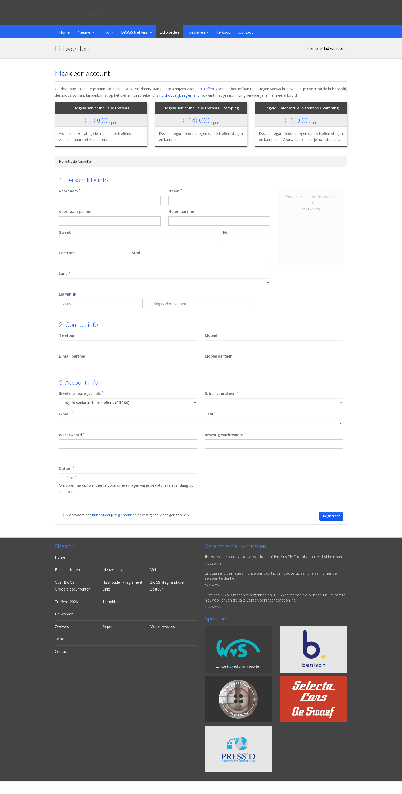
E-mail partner (72, 356)
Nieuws (84, 31)
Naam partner (181, 211)
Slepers (108, 626)
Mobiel (211, 335)
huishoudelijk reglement (179, 95)
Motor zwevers (162, 626)
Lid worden (169, 31)
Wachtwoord (71, 434)
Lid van (67, 294)
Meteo (155, 569)
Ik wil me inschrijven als (81, 393)
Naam (175, 190)
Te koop (223, 31)
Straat (65, 232)
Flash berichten (67, 569)
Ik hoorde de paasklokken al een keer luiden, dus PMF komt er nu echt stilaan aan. (274, 556)
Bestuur (156, 589)
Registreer (331, 516)
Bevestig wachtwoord (225, 434)
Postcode (67, 252)
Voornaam (70, 190)
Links (106, 589)
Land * (65, 273)
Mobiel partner (218, 356)
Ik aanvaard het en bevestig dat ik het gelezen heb (127, 515)
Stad (136, 252)
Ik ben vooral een (221, 393)
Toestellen (196, 31)
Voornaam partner (76, 211)
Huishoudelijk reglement (122, 582)
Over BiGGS (64, 582)
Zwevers (62, 626)
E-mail (66, 413)
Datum (66, 468)
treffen (208, 88)
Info (105, 31)
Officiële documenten (73, 589)
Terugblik (109, 601)
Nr (225, 232)
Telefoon (67, 335)
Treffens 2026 (66, 601)
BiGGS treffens (134, 31)
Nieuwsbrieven (114, 569)
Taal (210, 413)
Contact (245, 31)
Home (64, 31)
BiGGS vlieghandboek (167, 582)
